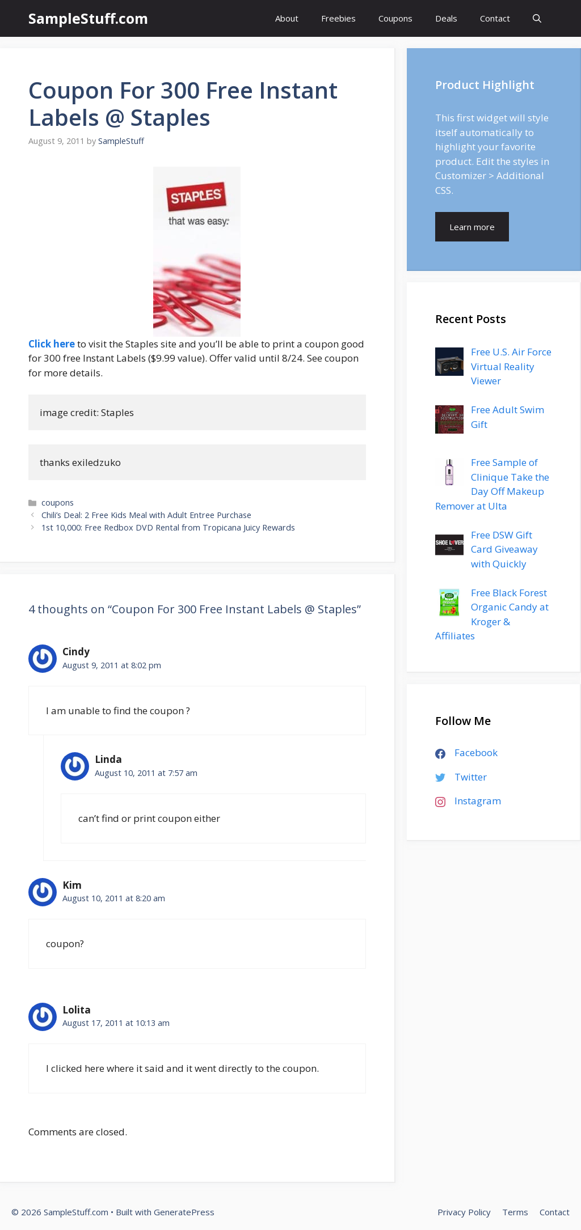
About (286, 18)
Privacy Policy (464, 1212)
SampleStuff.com (88, 18)
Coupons (395, 18)
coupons (57, 502)
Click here (51, 343)
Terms (515, 1212)
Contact (495, 18)
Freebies (338, 18)
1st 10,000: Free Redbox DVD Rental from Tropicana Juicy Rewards (168, 527)
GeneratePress (184, 1212)
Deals (446, 18)
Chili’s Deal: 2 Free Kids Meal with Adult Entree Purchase (146, 515)
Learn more (472, 226)
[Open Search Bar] (537, 18)
